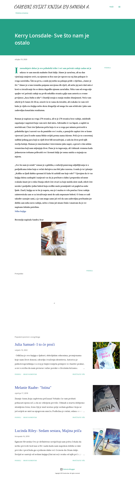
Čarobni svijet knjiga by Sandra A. (52, 6)
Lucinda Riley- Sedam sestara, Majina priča (48, 431)
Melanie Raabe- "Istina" (33, 387)
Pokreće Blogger (67, 469)
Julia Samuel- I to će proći (35, 344)
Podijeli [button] (107, 68)
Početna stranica (22, 13)
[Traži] (111, 7)
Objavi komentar (30, 374)
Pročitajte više (79, 374)
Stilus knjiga (20, 211)
